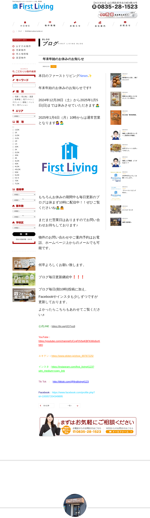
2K (14, 150)
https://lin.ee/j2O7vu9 (63, 326)
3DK (15, 155)
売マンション (21, 105)
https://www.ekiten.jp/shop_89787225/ (72, 355)
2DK (15, 147)
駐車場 (16, 99)
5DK (15, 172)
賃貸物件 (21, 58)
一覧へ (70, 405)
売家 (15, 97)
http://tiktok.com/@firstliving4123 (71, 381)
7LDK (15, 184)
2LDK (15, 152)
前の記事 (46, 405)
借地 (23, 102)
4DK (15, 164)
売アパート (26, 99)
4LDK (15, 167)
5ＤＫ (15, 178)
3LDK (15, 161)
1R (14, 141)
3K (14, 158)
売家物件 (21, 50)
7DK (15, 181)
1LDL (15, 138)
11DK (15, 130)
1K (14, 133)
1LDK (15, 135)
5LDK (15, 175)
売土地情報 (22, 54)
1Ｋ (15, 144)
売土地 (23, 97)
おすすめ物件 (23, 46)
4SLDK (16, 169)
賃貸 (30, 97)
